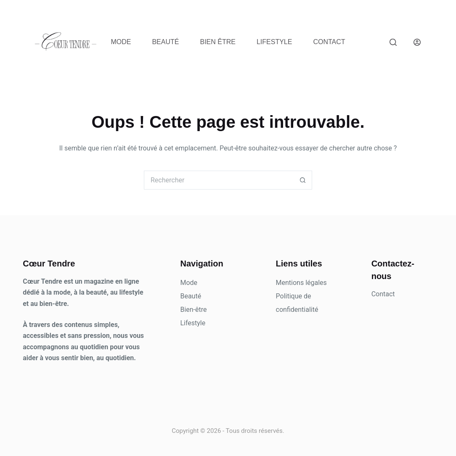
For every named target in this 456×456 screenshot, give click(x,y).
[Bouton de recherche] (302, 180)
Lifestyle (274, 41)
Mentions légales (301, 283)
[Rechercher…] (218, 180)
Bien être (217, 41)
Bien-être (193, 310)
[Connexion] (417, 42)
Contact (329, 41)
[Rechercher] (393, 42)
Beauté (165, 41)
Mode (121, 41)
